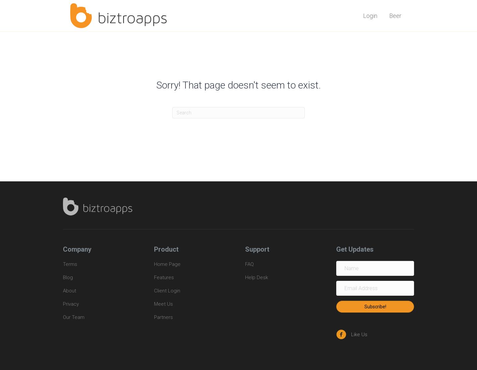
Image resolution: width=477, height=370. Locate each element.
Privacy (71, 304)
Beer (395, 15)
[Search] (238, 112)
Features (164, 277)
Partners (163, 317)
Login (370, 15)
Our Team (73, 317)
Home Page (167, 264)
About (69, 291)
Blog (68, 277)
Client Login (167, 291)
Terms (71, 264)
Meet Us (163, 304)
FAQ (249, 264)
